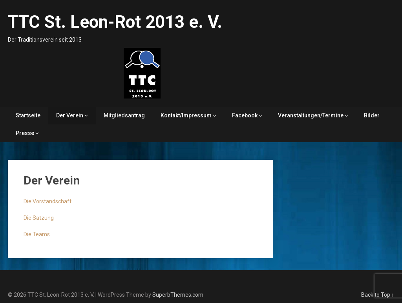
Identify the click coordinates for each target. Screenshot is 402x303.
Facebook (245, 115)
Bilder (372, 115)
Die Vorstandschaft (47, 201)
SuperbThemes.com (177, 295)
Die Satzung (39, 218)
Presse (25, 133)
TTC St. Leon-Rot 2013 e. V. (115, 22)
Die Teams (37, 234)
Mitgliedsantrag (124, 115)
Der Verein (69, 115)
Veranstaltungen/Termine (311, 115)
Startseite (28, 115)
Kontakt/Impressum (186, 115)
